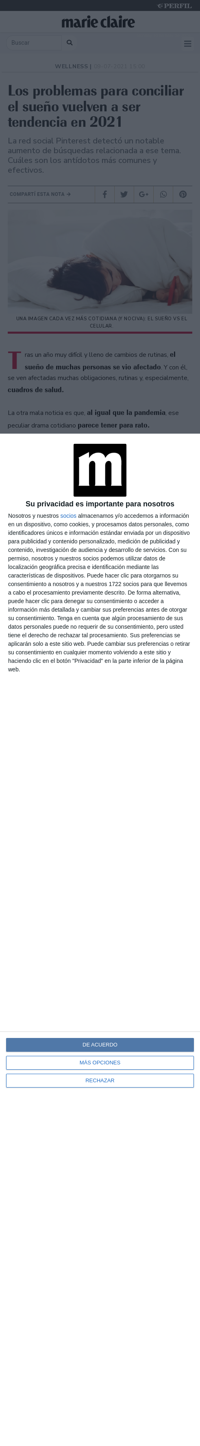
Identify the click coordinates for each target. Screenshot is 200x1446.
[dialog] (100, 940)
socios (68, 516)
